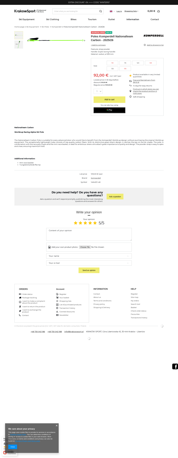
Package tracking (29, 298)
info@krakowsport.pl (74, 331)
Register (62, 294)
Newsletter (63, 315)
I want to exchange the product (31, 311)
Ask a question (115, 197)
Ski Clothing (52, 19)
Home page (19, 27)
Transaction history (67, 308)
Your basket (64, 298)
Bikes (73, 19)
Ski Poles (45, 27)
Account (60, 289)
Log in (119, 11)
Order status (27, 294)
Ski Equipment (27, 19)
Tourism (92, 19)
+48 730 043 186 (38, 331)
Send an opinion (88, 270)
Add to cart (109, 99)
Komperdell (57, 27)
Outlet (111, 19)
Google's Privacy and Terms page (27, 441)
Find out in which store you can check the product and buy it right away (146, 91)
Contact (155, 19)
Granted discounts (67, 312)
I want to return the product (33, 307)
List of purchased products (70, 305)
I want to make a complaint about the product (33, 302)
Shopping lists (130, 11)
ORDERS (23, 289)
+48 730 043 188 (55, 331)
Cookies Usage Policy (18, 434)
